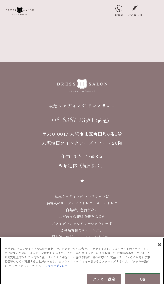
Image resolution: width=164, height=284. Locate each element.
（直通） (82, 120)
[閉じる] (159, 246)
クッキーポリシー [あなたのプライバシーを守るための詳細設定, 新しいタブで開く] (56, 267)
